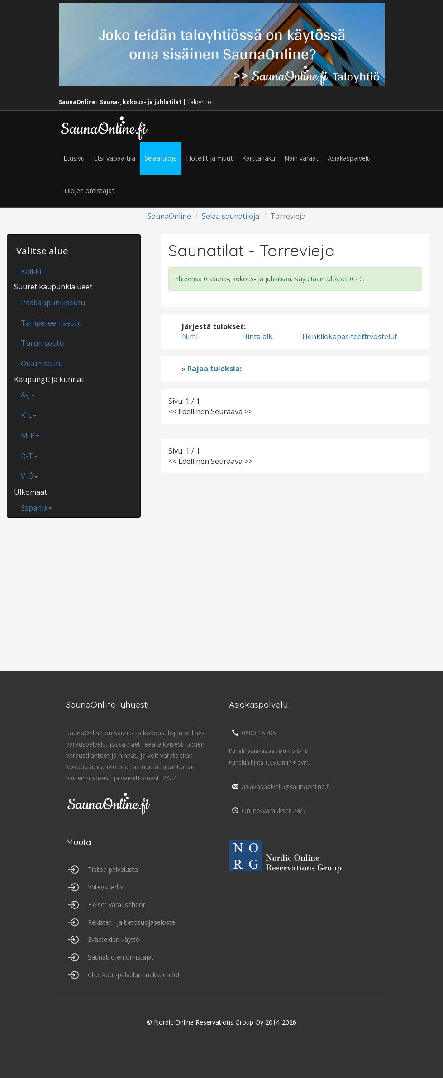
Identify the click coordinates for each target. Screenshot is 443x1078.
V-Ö (29, 476)
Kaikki (31, 271)
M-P (30, 435)
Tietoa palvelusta (113, 869)
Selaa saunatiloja (230, 216)
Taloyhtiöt (200, 102)
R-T (29, 456)
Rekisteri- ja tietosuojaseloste (131, 922)
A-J (28, 395)
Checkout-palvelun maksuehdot (134, 974)
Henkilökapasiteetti (335, 336)
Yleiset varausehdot (116, 904)
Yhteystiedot (106, 887)
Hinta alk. (258, 336)
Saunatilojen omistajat (121, 957)
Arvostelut (379, 336)
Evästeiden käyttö (114, 939)
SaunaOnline (169, 216)
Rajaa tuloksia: (214, 369)
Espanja (36, 508)
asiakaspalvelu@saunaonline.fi (279, 786)
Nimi (190, 336)
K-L (29, 415)
